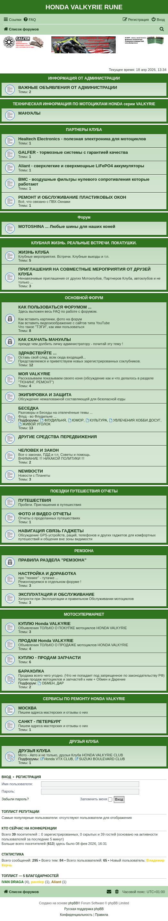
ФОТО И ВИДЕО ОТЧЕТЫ (44, 513)
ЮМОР (76, 420)
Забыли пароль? (15, 799)
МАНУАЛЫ (29, 113)
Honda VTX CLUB (56, 759)
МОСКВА (27, 708)
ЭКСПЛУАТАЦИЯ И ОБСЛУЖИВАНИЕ (56, 594)
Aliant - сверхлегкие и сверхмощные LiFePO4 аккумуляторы (81, 165)
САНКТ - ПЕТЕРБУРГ (39, 721)
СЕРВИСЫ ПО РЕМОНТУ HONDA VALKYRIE (84, 699)
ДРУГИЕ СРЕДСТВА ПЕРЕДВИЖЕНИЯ (57, 436)
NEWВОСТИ (30, 471)
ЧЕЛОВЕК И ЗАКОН (38, 450)
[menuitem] (29, 19)
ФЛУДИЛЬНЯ (53, 420)
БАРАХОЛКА (31, 671)
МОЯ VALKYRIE (34, 373)
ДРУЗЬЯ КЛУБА (84, 741)
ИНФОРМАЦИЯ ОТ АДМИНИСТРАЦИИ (84, 78)
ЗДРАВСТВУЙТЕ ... (37, 353)
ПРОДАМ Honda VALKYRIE (45, 640)
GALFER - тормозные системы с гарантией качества (73, 152)
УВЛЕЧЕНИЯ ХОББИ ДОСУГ (135, 420)
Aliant (56, 882)
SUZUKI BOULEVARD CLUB (100, 759)
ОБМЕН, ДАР (50, 683)
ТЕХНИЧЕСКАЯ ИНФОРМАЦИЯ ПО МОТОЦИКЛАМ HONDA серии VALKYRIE (84, 104)
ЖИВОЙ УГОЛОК (34, 424)
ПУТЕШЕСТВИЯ (34, 500)
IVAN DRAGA (13, 882)
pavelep (37, 882)
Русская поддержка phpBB (84, 909)
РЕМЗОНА (84, 551)
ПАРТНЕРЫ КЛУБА (84, 129)
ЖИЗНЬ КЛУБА (33, 252)
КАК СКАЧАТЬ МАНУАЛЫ (44, 339)
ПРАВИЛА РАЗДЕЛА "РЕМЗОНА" (52, 560)
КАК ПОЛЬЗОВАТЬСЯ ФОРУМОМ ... (54, 307)
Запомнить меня (96, 799)
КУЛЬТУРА (96, 420)
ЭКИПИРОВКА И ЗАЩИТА (44, 394)
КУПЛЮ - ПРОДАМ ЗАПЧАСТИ (49, 657)
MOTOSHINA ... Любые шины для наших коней (66, 226)
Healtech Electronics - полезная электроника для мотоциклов (82, 138)
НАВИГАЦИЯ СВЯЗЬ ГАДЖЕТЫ (51, 530)
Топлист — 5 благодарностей (30, 876)
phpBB (73, 903)
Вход (6, 777)
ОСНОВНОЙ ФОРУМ (84, 298)
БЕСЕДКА (28, 408)
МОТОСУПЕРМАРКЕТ (84, 614)
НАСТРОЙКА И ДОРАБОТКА (47, 573)
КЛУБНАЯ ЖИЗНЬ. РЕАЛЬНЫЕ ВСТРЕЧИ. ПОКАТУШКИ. (84, 243)
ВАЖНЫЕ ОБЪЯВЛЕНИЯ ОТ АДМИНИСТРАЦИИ (67, 87)
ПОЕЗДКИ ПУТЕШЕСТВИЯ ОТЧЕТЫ (84, 491)
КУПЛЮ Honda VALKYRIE (44, 623)
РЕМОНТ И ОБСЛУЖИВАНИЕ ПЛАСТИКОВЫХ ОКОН (72, 197)
